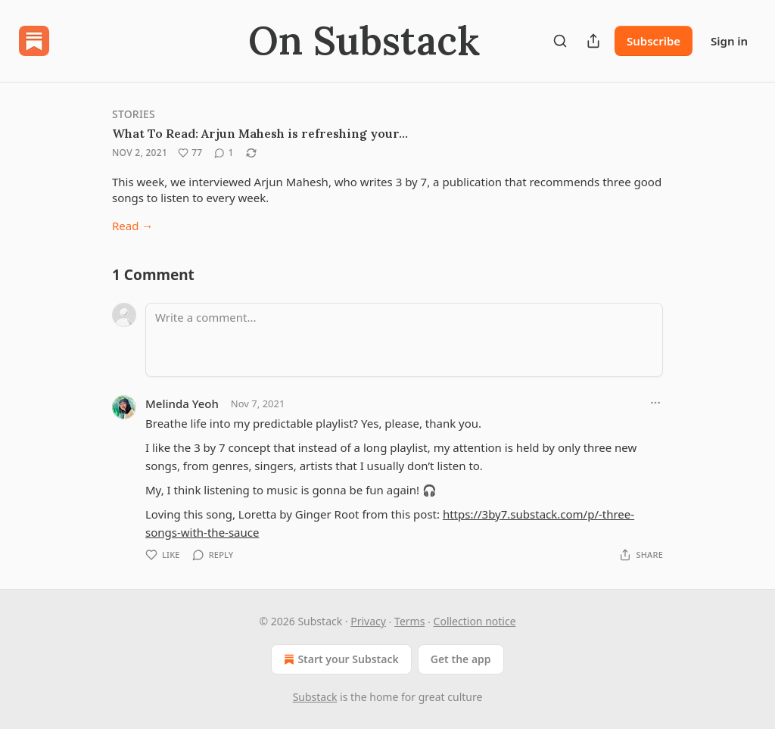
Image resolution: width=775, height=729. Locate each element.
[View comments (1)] (224, 153)
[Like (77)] (190, 153)
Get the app (461, 659)
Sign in (729, 40)
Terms (409, 621)
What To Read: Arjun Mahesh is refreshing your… (260, 133)
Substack (315, 697)
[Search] (560, 41)
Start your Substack (339, 659)
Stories (133, 114)
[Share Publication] (593, 41)
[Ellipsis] (655, 403)
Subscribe (653, 40)
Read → (132, 225)
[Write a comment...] (404, 340)
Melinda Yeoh (182, 403)
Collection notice (475, 621)
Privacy (368, 621)
